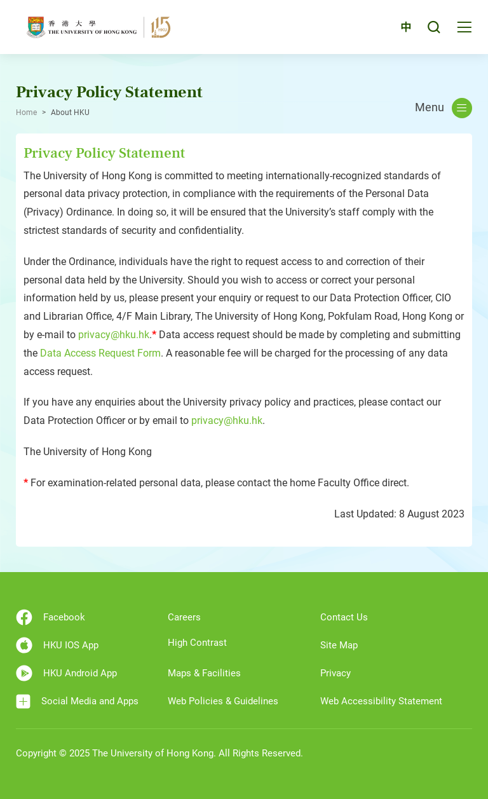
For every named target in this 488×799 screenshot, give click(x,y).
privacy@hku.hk (113, 335)
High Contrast (197, 642)
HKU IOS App (57, 645)
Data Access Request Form (100, 353)
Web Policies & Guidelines (223, 701)
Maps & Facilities (204, 673)
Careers (184, 617)
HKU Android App (66, 673)
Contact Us (344, 617)
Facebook (50, 617)
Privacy (335, 673)
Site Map (339, 645)
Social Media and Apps (77, 701)
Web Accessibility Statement (381, 701)
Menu (443, 108)
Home (26, 112)
